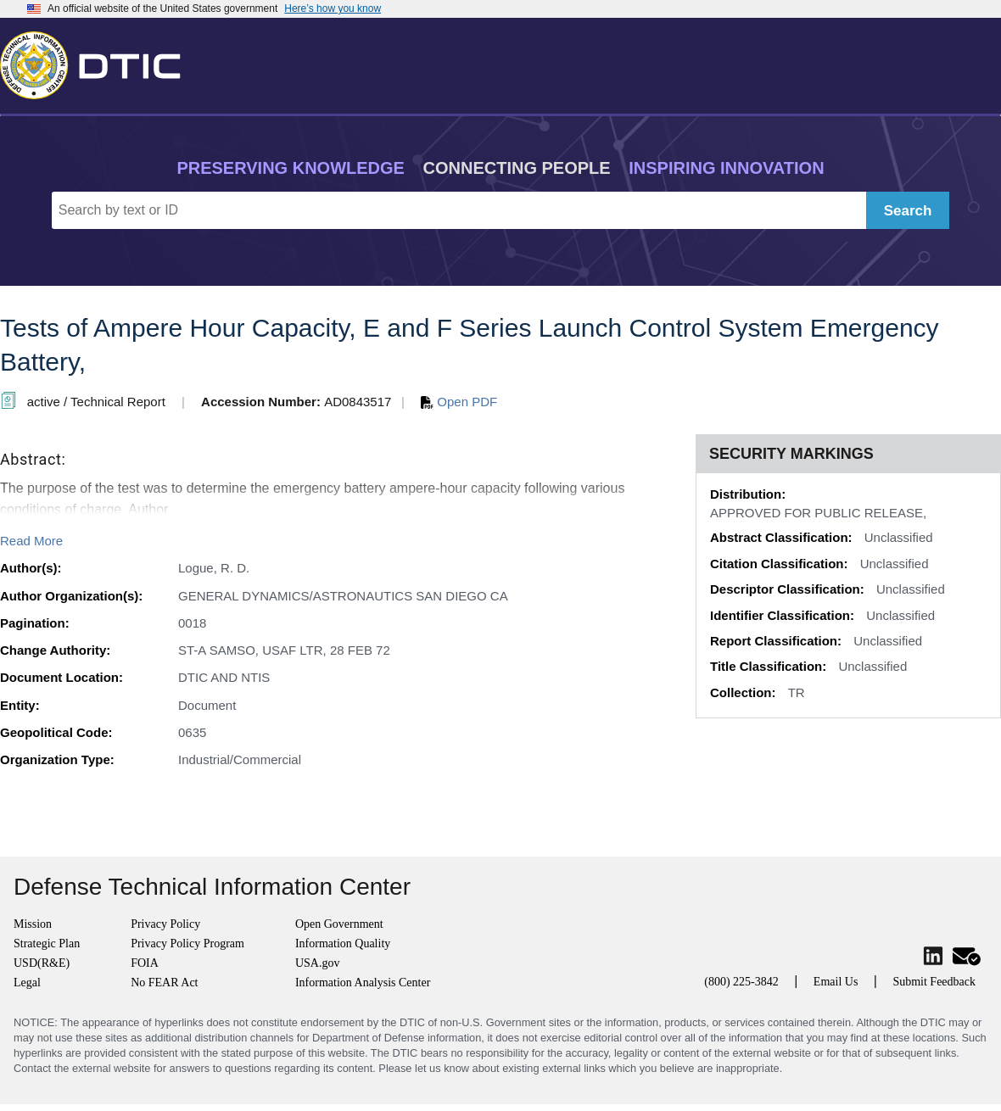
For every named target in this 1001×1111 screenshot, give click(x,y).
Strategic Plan (47, 943)
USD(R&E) (42, 963)
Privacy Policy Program (187, 943)
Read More (31, 540)
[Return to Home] (97, 62)
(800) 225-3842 (741, 981)
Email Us (836, 981)
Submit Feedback (934, 981)
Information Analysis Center (362, 982)
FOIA (145, 963)
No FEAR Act (164, 982)
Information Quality (342, 943)
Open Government (339, 924)
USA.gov (317, 963)
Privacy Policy (165, 924)
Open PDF (459, 401)
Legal (27, 982)
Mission (33, 924)
